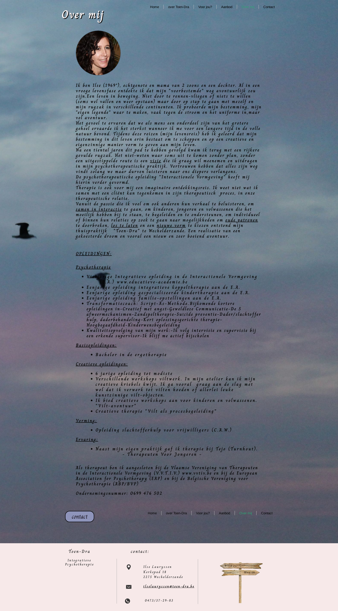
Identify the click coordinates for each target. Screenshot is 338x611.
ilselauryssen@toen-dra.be (168, 586)
